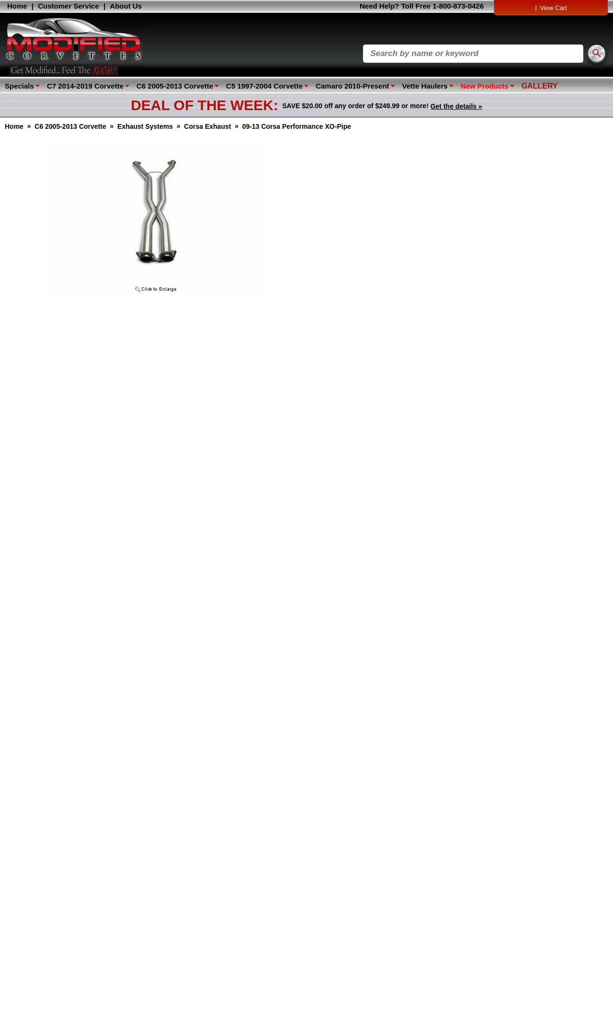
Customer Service (68, 6)
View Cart (553, 7)
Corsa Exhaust (207, 126)
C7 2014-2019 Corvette (85, 86)
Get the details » (456, 106)
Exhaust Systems (145, 126)
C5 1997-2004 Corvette (264, 86)
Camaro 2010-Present (352, 86)
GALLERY (540, 86)
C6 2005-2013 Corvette (174, 86)
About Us (126, 6)
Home (17, 6)
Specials (19, 86)
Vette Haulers (425, 86)
